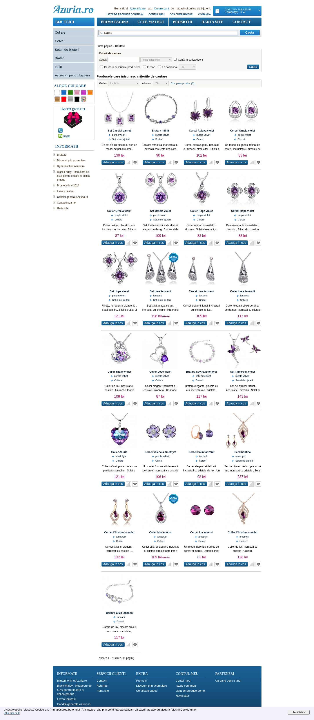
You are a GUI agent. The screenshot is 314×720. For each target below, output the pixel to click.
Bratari (60, 58)
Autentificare (137, 8)
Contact (241, 22)
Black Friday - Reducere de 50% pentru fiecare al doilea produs (73, 175)
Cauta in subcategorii (190, 59)
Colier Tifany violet (119, 371)
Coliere (60, 32)
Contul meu (157, 14)
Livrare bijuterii (65, 191)
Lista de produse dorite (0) (125, 14)
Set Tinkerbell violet (242, 371)
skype (67, 135)
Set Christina (242, 452)
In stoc (151, 67)
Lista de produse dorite (190, 690)
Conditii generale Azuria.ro (72, 196)
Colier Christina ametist (243, 532)
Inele (58, 67)
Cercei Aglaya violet (201, 130)
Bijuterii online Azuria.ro (71, 166)
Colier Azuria (119, 452)
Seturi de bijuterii (67, 49)
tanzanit (157, 295)
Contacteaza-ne (66, 202)
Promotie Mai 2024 (68, 185)
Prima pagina (115, 22)
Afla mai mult (12, 713)
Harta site (212, 22)
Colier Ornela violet (119, 211)
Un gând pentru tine (227, 680)
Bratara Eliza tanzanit (119, 612)
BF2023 (61, 154)
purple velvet (162, 135)
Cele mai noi (151, 22)
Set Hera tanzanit (160, 291)
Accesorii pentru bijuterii (72, 75)
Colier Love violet (160, 371)
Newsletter (182, 695)
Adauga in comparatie (128, 162)
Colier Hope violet (201, 211)
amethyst (240, 456)
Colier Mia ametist (160, 532)
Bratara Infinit (160, 130)
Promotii (182, 22)
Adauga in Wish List (135, 162)
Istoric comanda (186, 685)
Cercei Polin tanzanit (201, 452)
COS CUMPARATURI (181, 14)
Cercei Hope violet (242, 211)
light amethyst (203, 376)
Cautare (120, 46)
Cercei (59, 41)
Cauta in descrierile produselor (122, 67)
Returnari (102, 685)
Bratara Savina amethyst (201, 371)
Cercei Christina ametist (119, 532)
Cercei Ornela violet (242, 130)
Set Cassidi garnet (119, 130)
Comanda (204, 14)
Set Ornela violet (160, 211)
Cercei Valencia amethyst (160, 452)
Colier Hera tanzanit (242, 291)
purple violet (118, 135)
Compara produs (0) (182, 83)
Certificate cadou (147, 690)
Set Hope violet (119, 291)
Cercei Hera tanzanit (201, 291)
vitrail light (121, 456)
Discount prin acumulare (71, 160)
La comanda (169, 67)
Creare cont (161, 8)
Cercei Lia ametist (201, 532)
